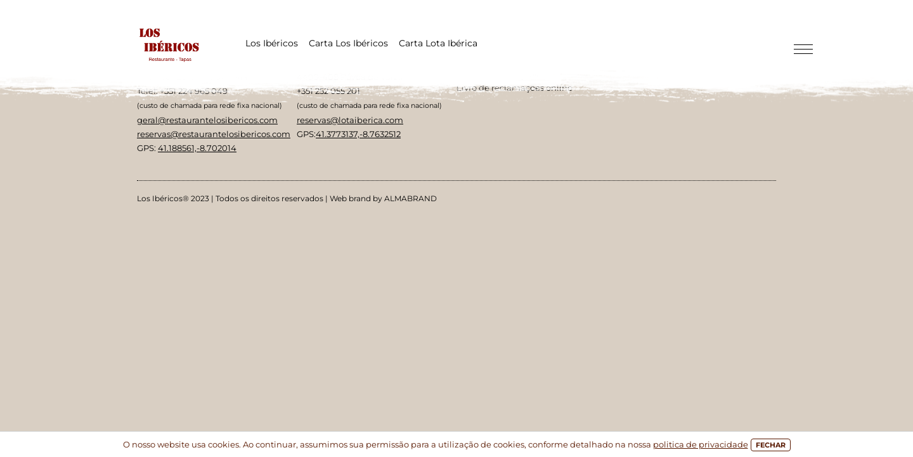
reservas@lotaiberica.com (350, 120)
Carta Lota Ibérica (438, 43)
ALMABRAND (410, 198)
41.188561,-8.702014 (197, 148)
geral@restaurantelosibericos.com (207, 120)
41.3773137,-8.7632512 (358, 134)
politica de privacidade (700, 444)
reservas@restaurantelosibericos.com (213, 134)
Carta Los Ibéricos (348, 43)
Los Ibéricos (271, 43)
